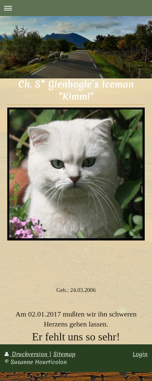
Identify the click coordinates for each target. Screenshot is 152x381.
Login (140, 354)
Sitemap (64, 354)
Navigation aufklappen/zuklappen (76, 8)
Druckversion (27, 354)
